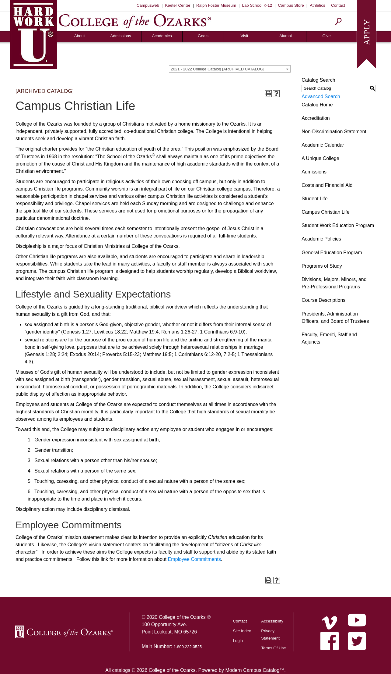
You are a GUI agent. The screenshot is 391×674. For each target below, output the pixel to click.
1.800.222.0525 (188, 646)
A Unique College (320, 158)
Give (327, 36)
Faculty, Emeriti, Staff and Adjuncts (329, 338)
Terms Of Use (273, 648)
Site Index (242, 631)
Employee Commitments (194, 559)
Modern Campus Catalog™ (254, 670)
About (79, 36)
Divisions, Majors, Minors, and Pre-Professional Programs (334, 283)
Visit (244, 36)
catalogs (121, 670)
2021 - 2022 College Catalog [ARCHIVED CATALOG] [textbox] (217, 69)
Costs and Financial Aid (327, 185)
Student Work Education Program (338, 225)
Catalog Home (317, 104)
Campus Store (291, 5)
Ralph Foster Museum (216, 5)
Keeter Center (177, 5)
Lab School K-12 (257, 5)
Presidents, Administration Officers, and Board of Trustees (335, 317)
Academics (162, 36)
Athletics (317, 5)
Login (238, 640)
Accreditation (316, 118)
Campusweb (148, 5)
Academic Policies (321, 238)
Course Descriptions (323, 300)
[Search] (338, 21)
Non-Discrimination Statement (334, 131)
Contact (338, 5)
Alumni (285, 36)
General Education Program (332, 252)
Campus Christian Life (325, 212)
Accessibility (272, 621)
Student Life (314, 198)
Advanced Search (321, 96)
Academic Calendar (323, 145)
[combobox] (230, 69)
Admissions (120, 36)
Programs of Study (322, 266)
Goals (203, 36)
